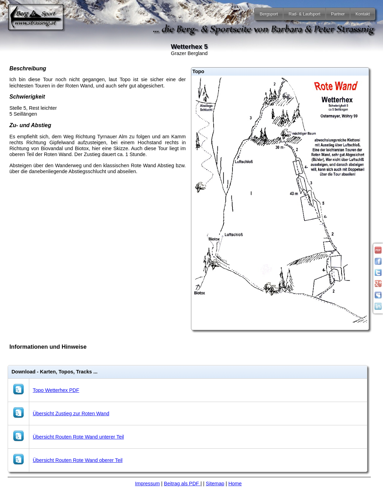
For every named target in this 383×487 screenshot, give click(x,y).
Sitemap (215, 483)
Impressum (147, 483)
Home (235, 483)
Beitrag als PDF (182, 483)
